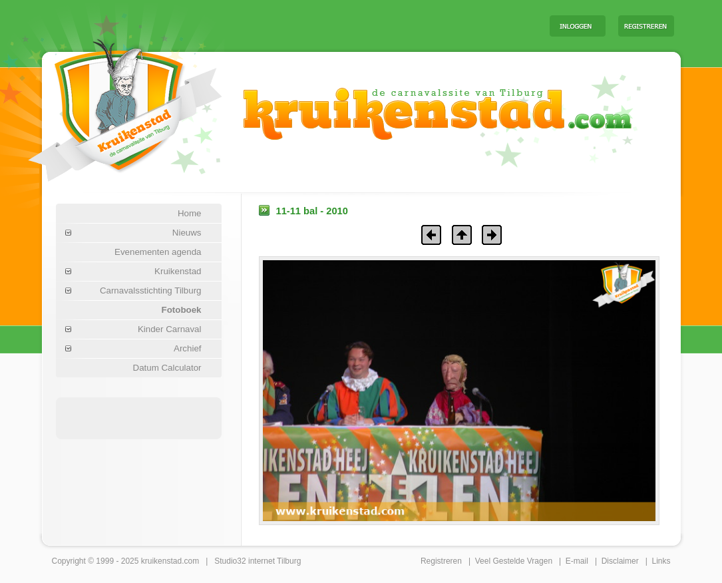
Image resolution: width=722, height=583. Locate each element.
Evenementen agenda (157, 252)
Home (190, 213)
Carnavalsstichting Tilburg (151, 290)
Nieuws (187, 233)
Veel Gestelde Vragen (513, 561)
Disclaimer (620, 561)
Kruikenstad (177, 271)
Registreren (441, 561)
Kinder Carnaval (170, 329)
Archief (187, 348)
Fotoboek (182, 310)
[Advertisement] (374, 25)
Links (660, 561)
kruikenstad (161, 561)
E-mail (577, 561)
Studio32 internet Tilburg (257, 561)
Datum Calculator (167, 368)
